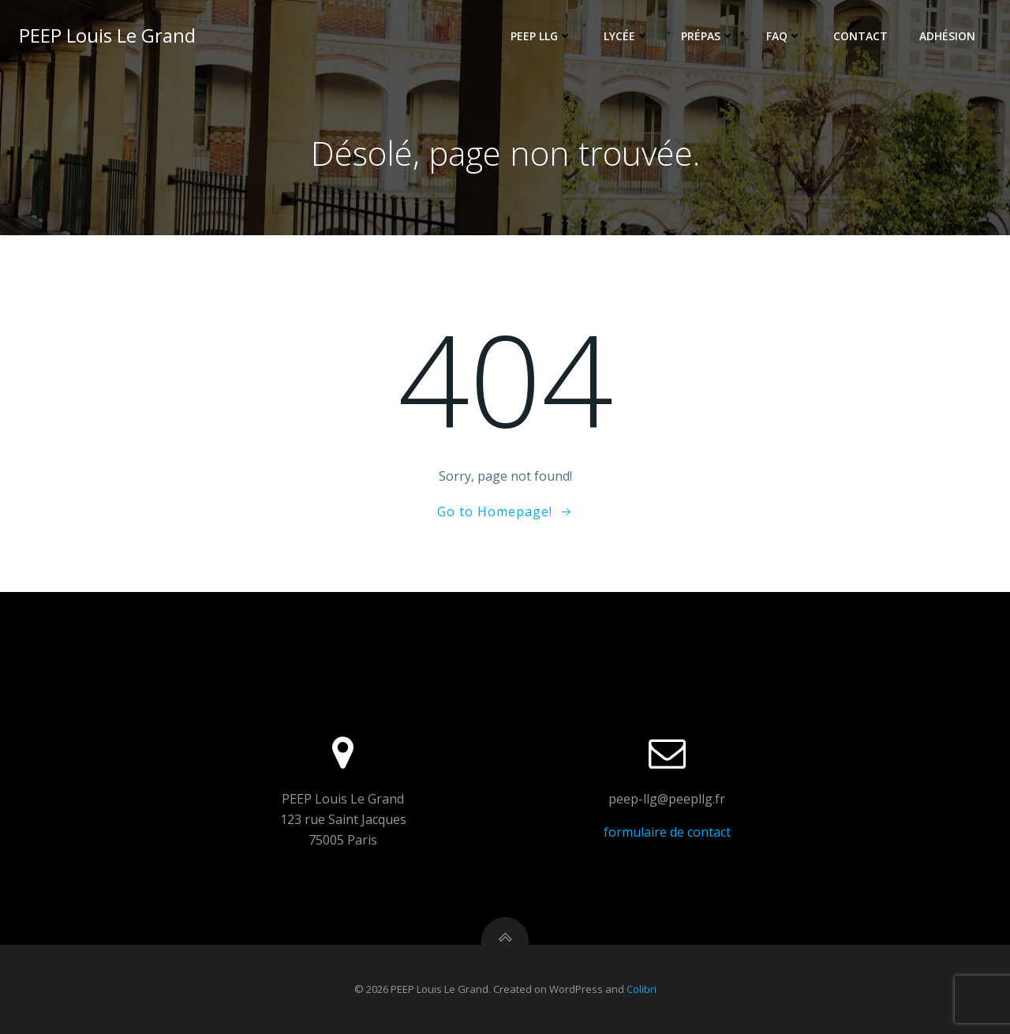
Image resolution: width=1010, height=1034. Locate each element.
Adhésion (947, 35)
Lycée (626, 35)
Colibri (641, 989)
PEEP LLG (541, 35)
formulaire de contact (667, 832)
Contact (860, 35)
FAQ (784, 35)
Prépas (708, 35)
